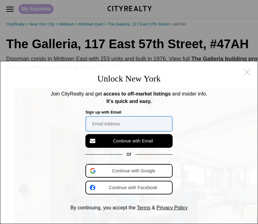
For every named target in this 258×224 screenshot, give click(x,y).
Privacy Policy (172, 207)
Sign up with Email (103, 112)
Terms (143, 207)
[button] (129, 171)
